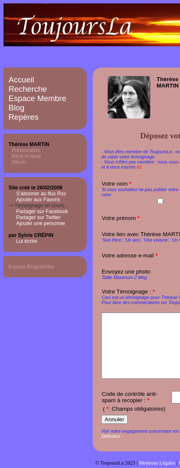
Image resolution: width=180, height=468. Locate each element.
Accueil (21, 79)
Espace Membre (37, 98)
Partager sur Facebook (42, 211)
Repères (24, 117)
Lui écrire (26, 241)
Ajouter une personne (40, 223)
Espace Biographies (31, 267)
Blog (16, 107)
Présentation (25, 150)
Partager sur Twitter (38, 217)
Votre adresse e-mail (129, 255)
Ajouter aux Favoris (38, 200)
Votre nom (116, 183)
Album (18, 162)
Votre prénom (121, 218)
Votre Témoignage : (128, 291)
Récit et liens (26, 156)
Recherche (28, 89)
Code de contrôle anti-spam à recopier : (129, 409)
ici (139, 166)
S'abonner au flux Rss (41, 194)
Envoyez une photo (126, 271)
